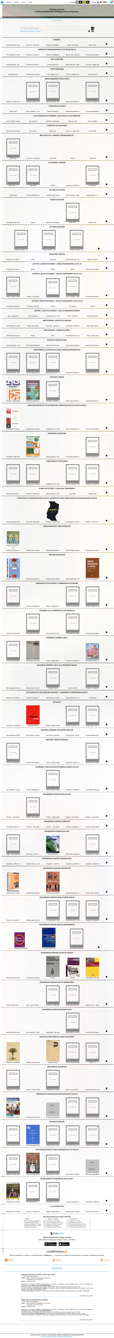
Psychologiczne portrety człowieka (31, 1222)
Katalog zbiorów (57, 20)
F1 (101, 2)
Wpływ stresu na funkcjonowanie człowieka (34, 1300)
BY (88, 2)
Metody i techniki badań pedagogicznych (32, 1220)
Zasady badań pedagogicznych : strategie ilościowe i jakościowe (37, 1225)
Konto (30, 2)
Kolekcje (38, 31)
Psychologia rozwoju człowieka (30, 1227)
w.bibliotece (48, 1255)
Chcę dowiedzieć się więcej (48, 1336)
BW (80, 2)
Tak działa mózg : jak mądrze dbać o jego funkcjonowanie (80, 1227)
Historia (16, 2)
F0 (98, 2)
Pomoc (23, 2)
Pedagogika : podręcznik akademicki (54, 1227)
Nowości (8, 2)
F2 (105, 2)
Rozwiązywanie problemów (74, 1220)
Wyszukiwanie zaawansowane (27, 31)
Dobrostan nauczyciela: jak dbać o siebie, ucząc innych (38, 1274)
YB (84, 2)
